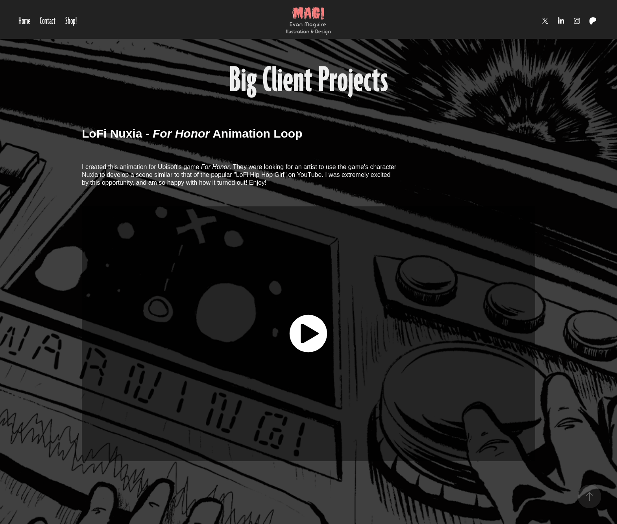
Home (24, 21)
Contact (47, 21)
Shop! (71, 21)
